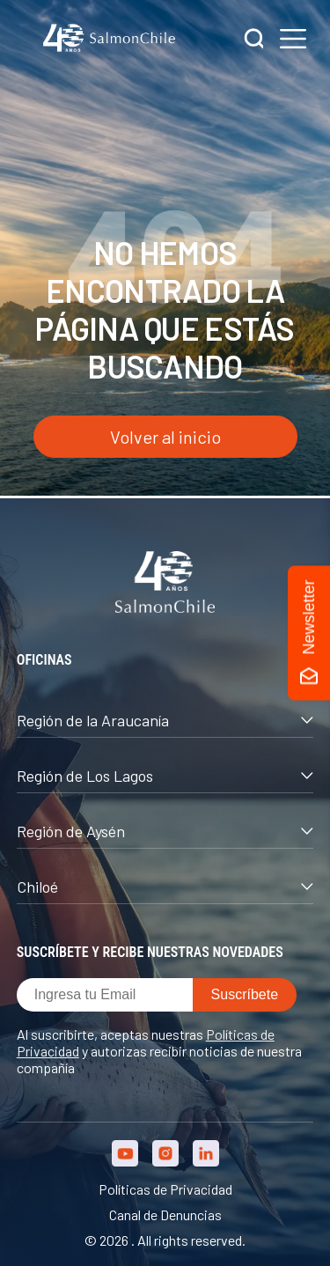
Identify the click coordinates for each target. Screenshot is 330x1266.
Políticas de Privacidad (165, 1189)
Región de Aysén (165, 831)
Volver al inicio (165, 436)
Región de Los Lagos (165, 775)
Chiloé (165, 886)
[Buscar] (254, 40)
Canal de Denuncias (165, 1214)
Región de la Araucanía (165, 720)
